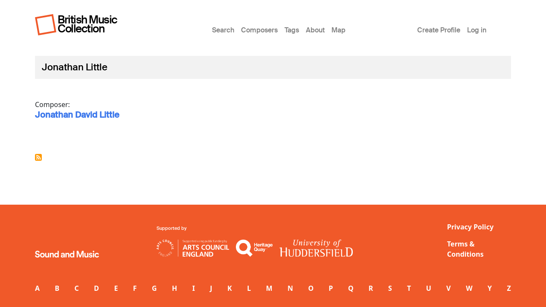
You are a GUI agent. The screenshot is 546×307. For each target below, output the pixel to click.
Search (223, 30)
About (315, 30)
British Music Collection (87, 24)
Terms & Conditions (465, 249)
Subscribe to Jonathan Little (38, 157)
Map (338, 30)
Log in (476, 30)
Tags (292, 30)
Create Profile (438, 30)
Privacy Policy (470, 227)
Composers (259, 30)
